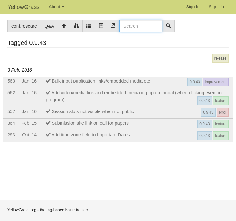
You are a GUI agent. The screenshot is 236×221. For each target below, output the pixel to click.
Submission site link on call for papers (90, 123)
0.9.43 (195, 82)
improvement (215, 82)
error (222, 112)
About (56, 6)
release (220, 58)
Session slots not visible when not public (93, 111)
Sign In (193, 6)
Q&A (49, 26)
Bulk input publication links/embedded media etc (101, 80)
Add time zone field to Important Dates (90, 134)
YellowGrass (23, 7)
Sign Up (216, 6)
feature (220, 101)
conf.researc (24, 26)
